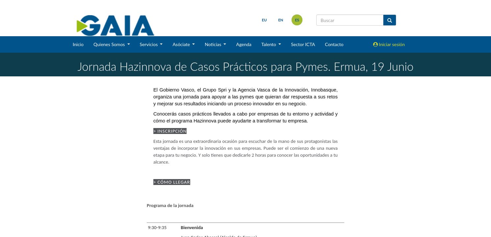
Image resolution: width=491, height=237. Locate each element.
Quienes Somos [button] (109, 44)
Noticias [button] (213, 44)
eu (264, 20)
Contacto (334, 44)
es (297, 20)
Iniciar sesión (389, 44)
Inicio (78, 44)
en (280, 20)
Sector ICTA (303, 44)
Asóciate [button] (181, 44)
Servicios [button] (149, 44)
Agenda (243, 44)
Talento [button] (269, 44)
